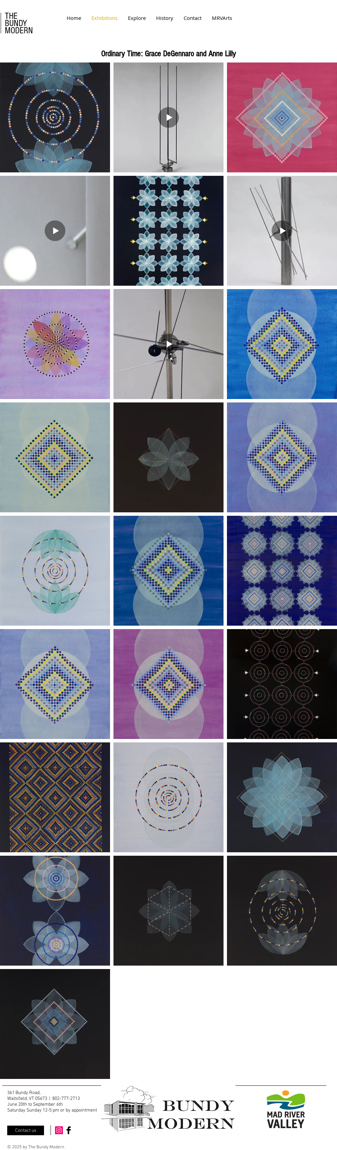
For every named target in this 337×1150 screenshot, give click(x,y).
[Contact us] (25, 1130)
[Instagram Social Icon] (59, 1130)
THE (11, 16)
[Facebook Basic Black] (69, 1130)
